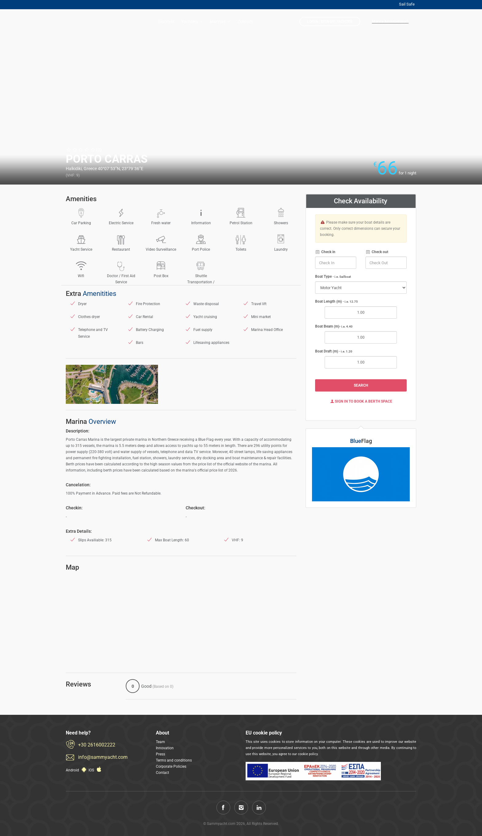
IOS (96, 770)
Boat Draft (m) (333, 351)
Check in (325, 252)
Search (361, 385)
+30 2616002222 (96, 745)
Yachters (192, 21)
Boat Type (333, 276)
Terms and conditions (174, 760)
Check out (376, 252)
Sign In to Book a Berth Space (361, 401)
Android (77, 770)
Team (160, 742)
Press (160, 754)
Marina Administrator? (390, 21)
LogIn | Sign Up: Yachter (330, 21)
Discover (166, 21)
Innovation (165, 748)
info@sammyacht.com (103, 757)
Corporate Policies (171, 766)
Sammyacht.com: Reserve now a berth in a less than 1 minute (90, 22)
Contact (245, 21)
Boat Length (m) (336, 301)
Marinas (221, 21)
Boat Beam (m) (334, 326)
